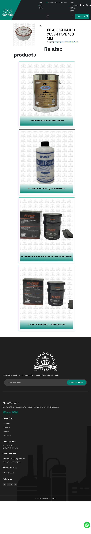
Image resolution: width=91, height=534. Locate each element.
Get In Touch (82, 16)
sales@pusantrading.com (56, 2)
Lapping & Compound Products (66, 42)
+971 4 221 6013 (71, 6)
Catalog (5, 432)
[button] (41, 26)
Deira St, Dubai (40, 5)
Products (5, 428)
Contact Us (6, 435)
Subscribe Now (76, 382)
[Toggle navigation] (47, 16)
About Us (5, 424)
